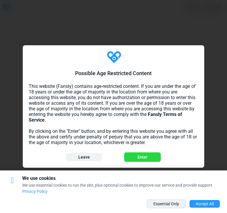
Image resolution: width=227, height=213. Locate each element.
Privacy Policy (35, 191)
